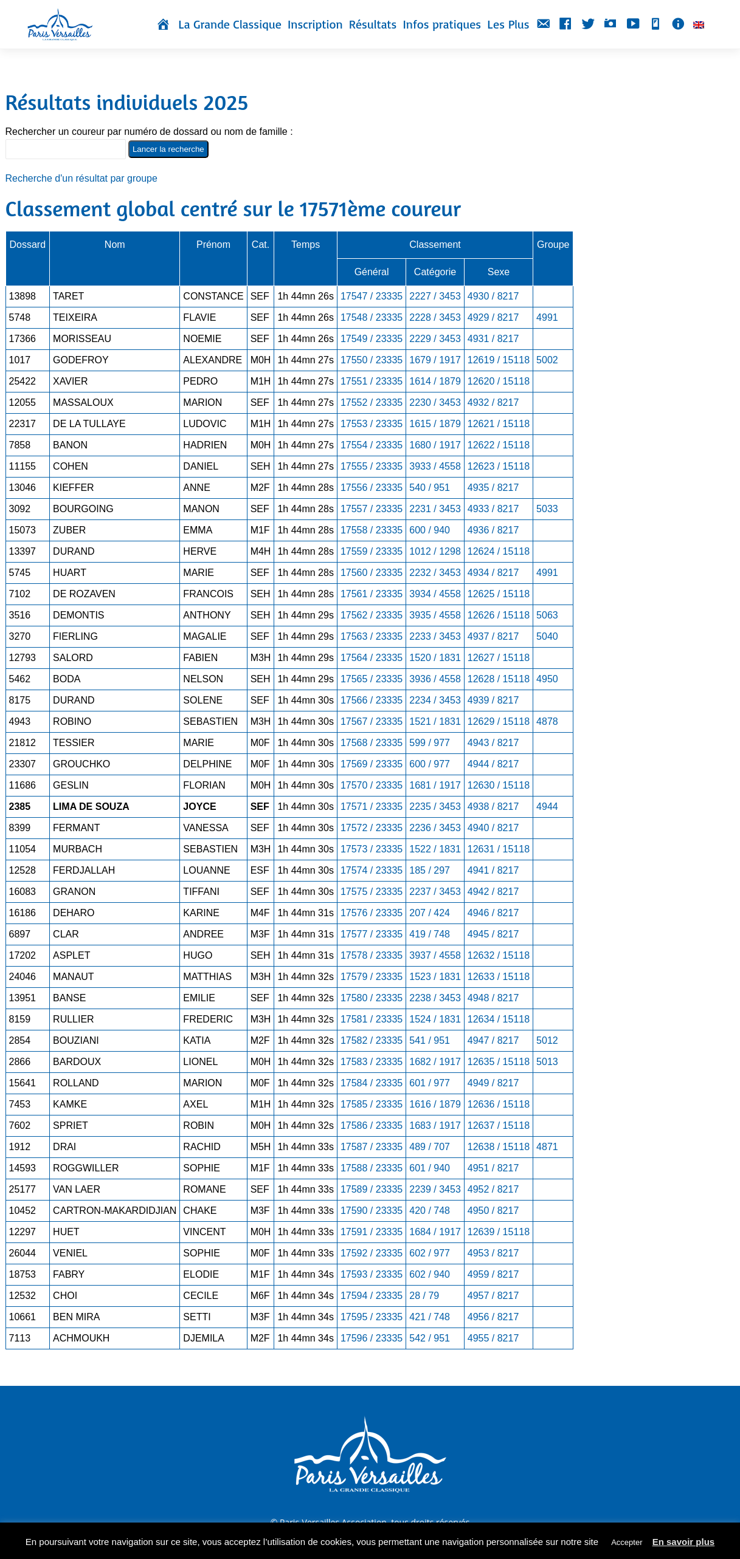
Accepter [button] (626, 1542)
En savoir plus (683, 1542)
